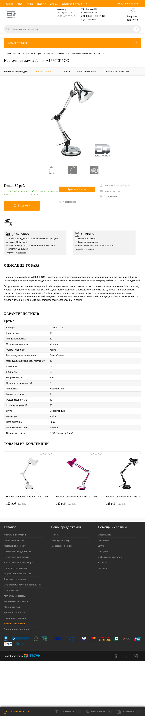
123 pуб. (16, 503)
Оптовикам (103, 540)
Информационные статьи (110, 557)
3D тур (101, 546)
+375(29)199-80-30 (89, 12)
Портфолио (103, 551)
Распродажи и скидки (61, 546)
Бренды (54, 3)
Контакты (102, 568)
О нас (30, 3)
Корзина (129, 711)
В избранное (108, 196)
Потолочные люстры (14, 540)
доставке (21, 252)
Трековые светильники (15, 612)
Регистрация (131, 3)
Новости (41, 3)
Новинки (8, 3)
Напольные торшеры (15, 618)
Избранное (99, 711)
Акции (20, 3)
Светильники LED (12, 590)
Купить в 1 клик (76, 189)
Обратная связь (106, 535)
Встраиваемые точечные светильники (22, 585)
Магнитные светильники (16, 601)
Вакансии (102, 562)
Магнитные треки (12, 607)
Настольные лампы (14, 623)
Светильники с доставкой (17, 551)
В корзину (22, 205)
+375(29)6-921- (62, 13)
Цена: (14, 185)
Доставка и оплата (72, 3)
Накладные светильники (16, 568)
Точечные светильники (15, 579)
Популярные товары (61, 540)
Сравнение (68, 711)
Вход (120, 3)
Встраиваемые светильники (17, 573)
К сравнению (67, 201)
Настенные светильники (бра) (18, 562)
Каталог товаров (72, 43)
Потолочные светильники (16, 557)
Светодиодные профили (17, 629)
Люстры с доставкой (15, 535)
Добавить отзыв (110, 191)
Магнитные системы (14, 596)
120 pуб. (66, 503)
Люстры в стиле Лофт (14, 546)
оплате (91, 249)
